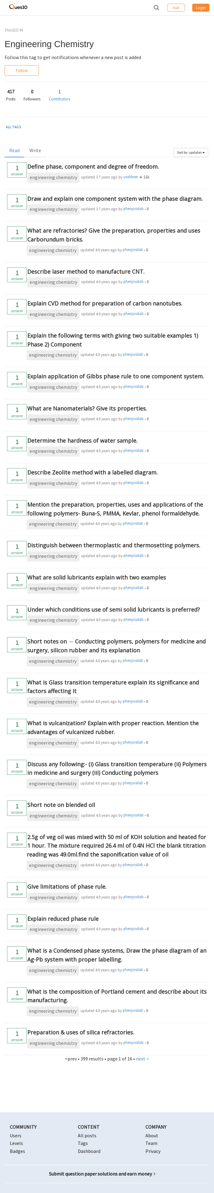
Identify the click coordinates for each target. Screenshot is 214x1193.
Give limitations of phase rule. (67, 886)
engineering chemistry (53, 177)
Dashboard (89, 1151)
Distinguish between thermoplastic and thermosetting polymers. (113, 545)
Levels (16, 1143)
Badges (17, 1151)
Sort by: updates (191, 152)
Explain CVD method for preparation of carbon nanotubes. (104, 303)
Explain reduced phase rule (63, 918)
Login (201, 7)
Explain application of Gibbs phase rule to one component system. (115, 376)
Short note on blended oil (61, 804)
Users (15, 1135)
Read (14, 150)
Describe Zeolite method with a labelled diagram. (92, 472)
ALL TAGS (13, 127)
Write (35, 150)
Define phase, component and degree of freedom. (93, 166)
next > (142, 1059)
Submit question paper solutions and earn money (102, 1174)
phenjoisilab (133, 208)
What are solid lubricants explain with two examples (96, 577)
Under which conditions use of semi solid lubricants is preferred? (113, 609)
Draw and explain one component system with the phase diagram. (115, 198)
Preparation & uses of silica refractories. (80, 1032)
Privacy (152, 1151)
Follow (22, 70)
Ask (176, 7)
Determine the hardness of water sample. (82, 440)
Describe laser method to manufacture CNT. (86, 271)
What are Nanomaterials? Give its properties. (87, 408)
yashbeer (130, 176)
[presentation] (70, 641)
